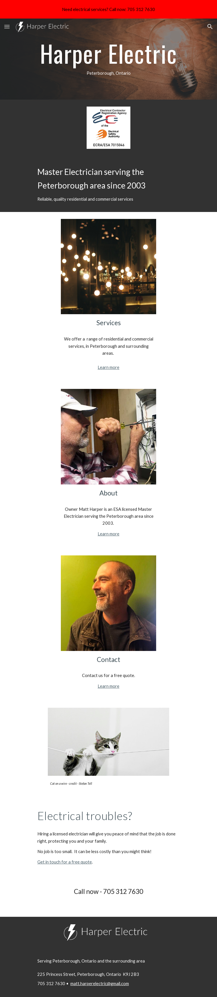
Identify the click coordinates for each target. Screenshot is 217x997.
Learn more (108, 367)
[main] (108, 59)
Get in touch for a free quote (64, 861)
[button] (7, 26)
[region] (108, 9)
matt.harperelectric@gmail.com (99, 983)
